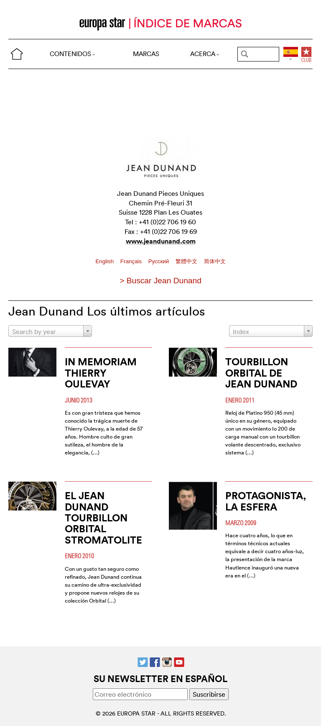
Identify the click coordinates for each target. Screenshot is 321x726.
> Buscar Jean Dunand (160, 280)
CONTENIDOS (72, 54)
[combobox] (50, 331)
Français (131, 261)
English (105, 261)
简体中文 (215, 261)
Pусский (159, 261)
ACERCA (204, 54)
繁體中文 (187, 261)
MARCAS (146, 54)
